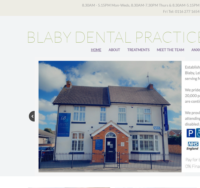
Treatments (138, 50)
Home (96, 50)
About (114, 50)
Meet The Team (170, 50)
